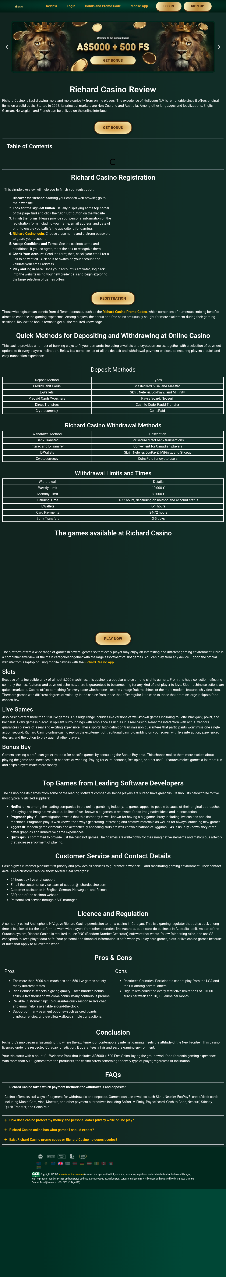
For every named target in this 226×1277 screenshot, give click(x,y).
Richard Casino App (99, 683)
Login (71, 6)
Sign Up (197, 6)
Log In (168, 6)
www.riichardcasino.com (71, 1195)
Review (51, 6)
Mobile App (139, 6)
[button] (7, 46)
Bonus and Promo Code (103, 6)
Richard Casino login (28, 234)
